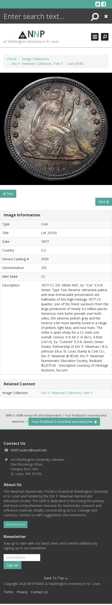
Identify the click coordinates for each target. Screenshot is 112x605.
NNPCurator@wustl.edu (29, 450)
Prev (8, 193)
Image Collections (35, 59)
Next (103, 201)
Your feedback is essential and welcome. (64, 421)
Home (11, 59)
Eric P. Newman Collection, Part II (37, 63)
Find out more (15, 524)
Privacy (22, 592)
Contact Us (39, 592)
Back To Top (56, 578)
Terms (8, 592)
